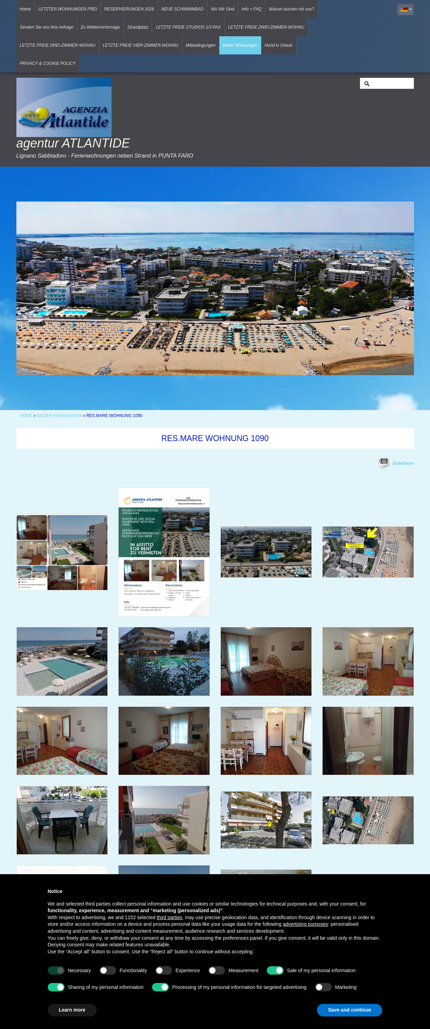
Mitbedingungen (201, 45)
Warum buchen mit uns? (291, 9)
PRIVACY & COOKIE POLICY (48, 63)
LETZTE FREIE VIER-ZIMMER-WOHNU (141, 45)
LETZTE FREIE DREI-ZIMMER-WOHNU (58, 45)
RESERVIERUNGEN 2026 (129, 9)
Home (25, 9)
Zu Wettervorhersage (100, 27)
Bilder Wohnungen (240, 45)
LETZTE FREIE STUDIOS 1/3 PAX (188, 27)
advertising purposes (305, 924)
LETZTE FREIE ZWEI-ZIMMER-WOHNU (266, 27)
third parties (169, 917)
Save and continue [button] (349, 1010)
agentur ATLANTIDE (73, 143)
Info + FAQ (252, 9)
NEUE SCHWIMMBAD (182, 9)
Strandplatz (138, 27)
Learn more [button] (72, 1010)
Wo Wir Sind (222, 9)
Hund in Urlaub (279, 45)
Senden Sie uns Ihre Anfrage (47, 27)
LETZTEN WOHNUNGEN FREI (67, 9)
